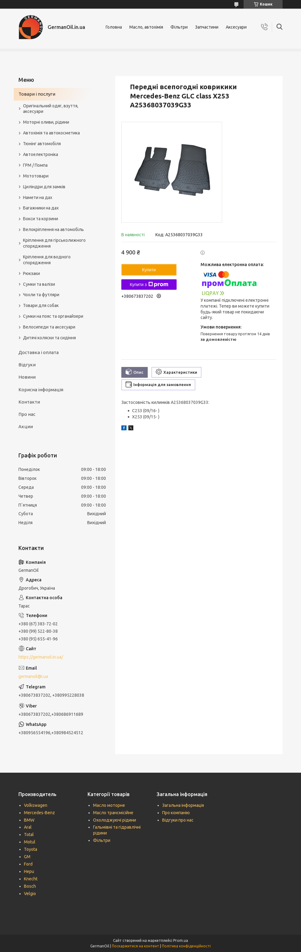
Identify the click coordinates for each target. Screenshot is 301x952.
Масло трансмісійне (113, 812)
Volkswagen (35, 805)
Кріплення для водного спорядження (47, 259)
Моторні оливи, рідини (46, 122)
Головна (114, 27)
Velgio (30, 893)
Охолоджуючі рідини (114, 820)
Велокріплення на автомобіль (53, 229)
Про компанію (176, 812)
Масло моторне (109, 805)
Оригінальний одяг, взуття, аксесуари (50, 108)
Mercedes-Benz (39, 812)
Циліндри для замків (44, 186)
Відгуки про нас (178, 820)
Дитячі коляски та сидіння (49, 337)
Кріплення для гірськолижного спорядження (54, 243)
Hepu (29, 871)
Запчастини (206, 27)
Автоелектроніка (40, 154)
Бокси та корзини (40, 218)
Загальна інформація (183, 805)
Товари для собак (41, 305)
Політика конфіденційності (186, 946)
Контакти (29, 401)
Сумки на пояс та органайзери (53, 316)
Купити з (149, 284)
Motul (29, 841)
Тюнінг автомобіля (42, 143)
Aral (28, 827)
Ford (28, 864)
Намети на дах (37, 197)
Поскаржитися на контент (135, 946)
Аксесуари (236, 27)
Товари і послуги (36, 94)
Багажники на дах (41, 207)
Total (29, 834)
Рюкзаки (31, 273)
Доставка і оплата (38, 352)
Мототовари (36, 175)
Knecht (30, 878)
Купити (149, 269)
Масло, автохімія (146, 27)
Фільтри (179, 27)
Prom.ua (180, 940)
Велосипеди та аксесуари (49, 327)
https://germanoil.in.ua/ (40, 657)
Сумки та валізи (39, 284)
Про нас (26, 414)
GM (27, 856)
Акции (25, 426)
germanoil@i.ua (33, 676)
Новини (27, 377)
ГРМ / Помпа (35, 165)
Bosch (30, 886)
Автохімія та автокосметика (51, 132)
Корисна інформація (40, 389)
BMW (29, 820)
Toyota (30, 849)
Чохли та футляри (41, 294)
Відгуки (27, 364)
